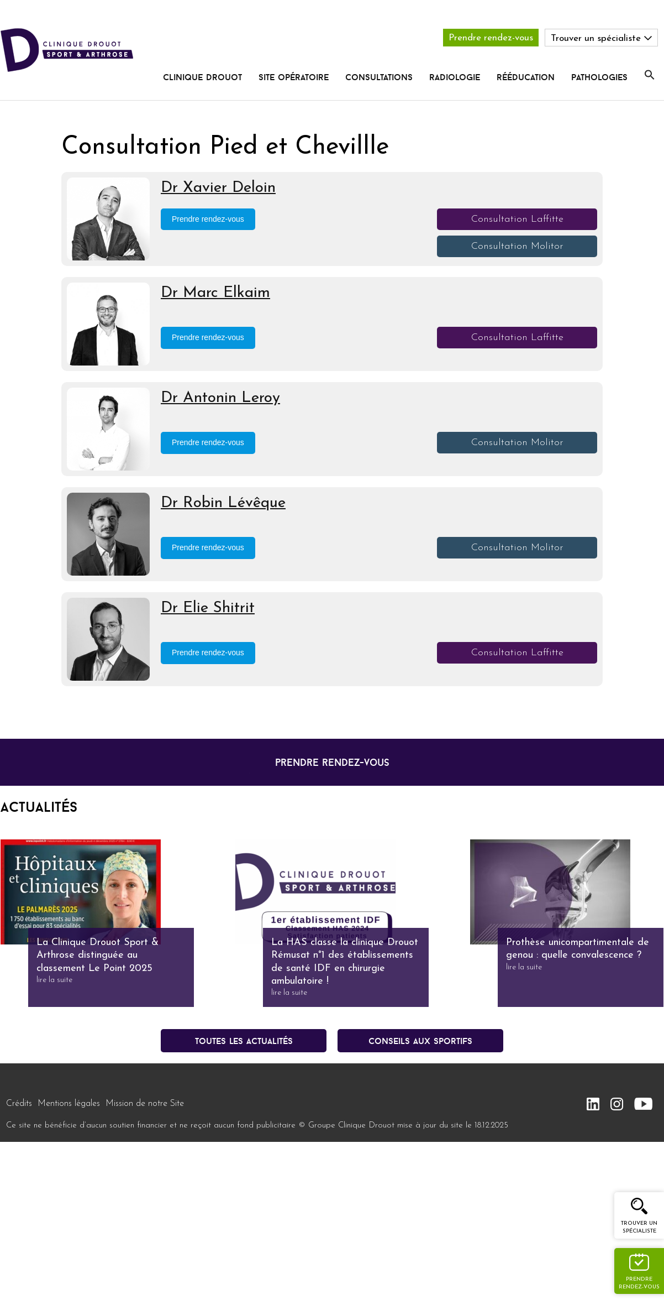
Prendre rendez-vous (491, 38)
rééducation (526, 76)
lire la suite (54, 980)
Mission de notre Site (145, 1103)
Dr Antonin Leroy (220, 398)
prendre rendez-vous (332, 762)
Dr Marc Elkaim (215, 293)
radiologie (454, 76)
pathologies (599, 76)
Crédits (19, 1103)
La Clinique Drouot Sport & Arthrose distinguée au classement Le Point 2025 (97, 955)
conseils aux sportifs (420, 1040)
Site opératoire (294, 76)
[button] (649, 75)
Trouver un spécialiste (639, 1227)
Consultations (379, 76)
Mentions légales (69, 1103)
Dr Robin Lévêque (223, 503)
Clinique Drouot (202, 76)
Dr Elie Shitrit (208, 608)
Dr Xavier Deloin (218, 188)
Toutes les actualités (244, 1040)
